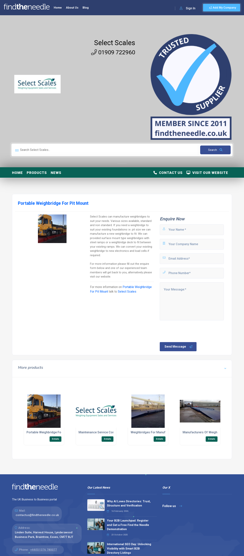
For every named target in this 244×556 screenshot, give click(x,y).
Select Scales (114, 43)
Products (37, 173)
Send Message (179, 347)
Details (55, 439)
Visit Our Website (207, 173)
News (56, 173)
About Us (72, 7)
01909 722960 (113, 52)
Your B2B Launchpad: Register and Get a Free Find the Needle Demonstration (128, 525)
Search (215, 150)
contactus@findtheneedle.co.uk (37, 515)
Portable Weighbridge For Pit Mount (51, 432)
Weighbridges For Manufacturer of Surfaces (162, 432)
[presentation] (188, 330)
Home (58, 7)
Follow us (172, 506)
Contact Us (168, 173)
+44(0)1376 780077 (43, 549)
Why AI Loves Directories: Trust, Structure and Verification (129, 503)
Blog (86, 7)
